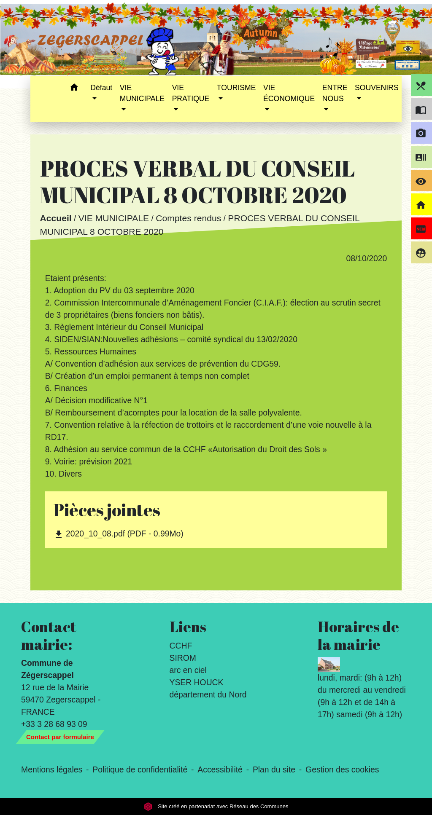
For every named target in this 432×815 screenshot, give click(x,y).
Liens (188, 626)
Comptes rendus (188, 218)
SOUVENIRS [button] (377, 87)
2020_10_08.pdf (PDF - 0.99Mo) (119, 534)
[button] (74, 89)
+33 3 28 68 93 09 (54, 724)
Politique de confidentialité (139, 769)
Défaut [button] (101, 87)
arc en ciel (188, 670)
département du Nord (208, 694)
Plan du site (274, 769)
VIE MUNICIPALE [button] (142, 93)
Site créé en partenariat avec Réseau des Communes (216, 806)
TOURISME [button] (236, 87)
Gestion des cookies (342, 769)
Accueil (55, 218)
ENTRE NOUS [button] (335, 93)
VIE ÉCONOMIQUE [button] (289, 93)
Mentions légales (51, 769)
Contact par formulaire (60, 736)
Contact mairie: (48, 635)
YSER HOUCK (197, 682)
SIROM (183, 657)
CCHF (181, 645)
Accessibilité (220, 769)
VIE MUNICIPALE (113, 218)
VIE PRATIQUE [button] (191, 93)
